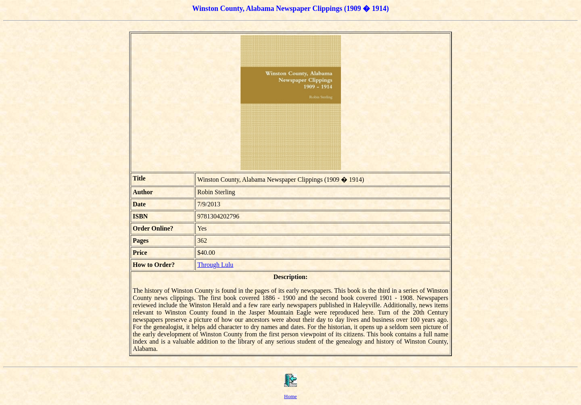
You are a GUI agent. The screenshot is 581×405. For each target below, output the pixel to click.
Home (290, 396)
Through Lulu (215, 264)
